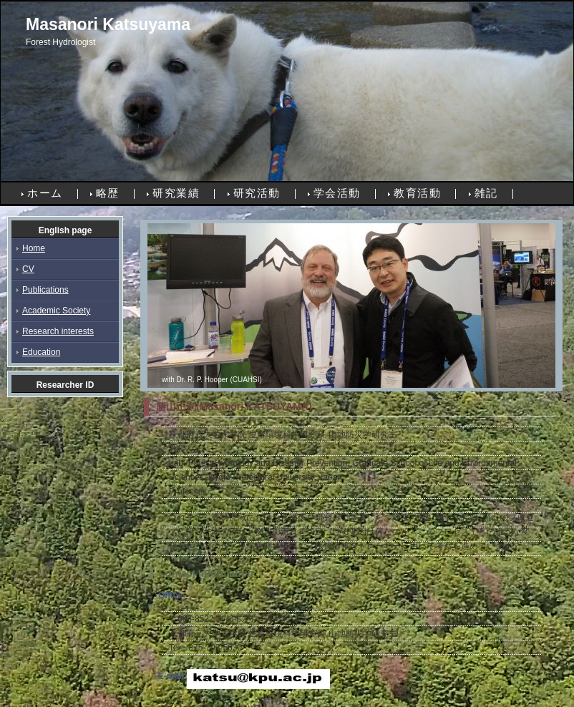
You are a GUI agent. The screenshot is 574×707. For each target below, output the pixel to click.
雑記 (486, 193)
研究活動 (257, 193)
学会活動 (337, 193)
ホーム (45, 193)
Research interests (58, 331)
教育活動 (417, 193)
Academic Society (56, 311)
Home (33, 248)
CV (28, 269)
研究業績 (176, 193)
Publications (45, 290)
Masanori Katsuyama (108, 24)
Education (41, 352)
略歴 (108, 193)
